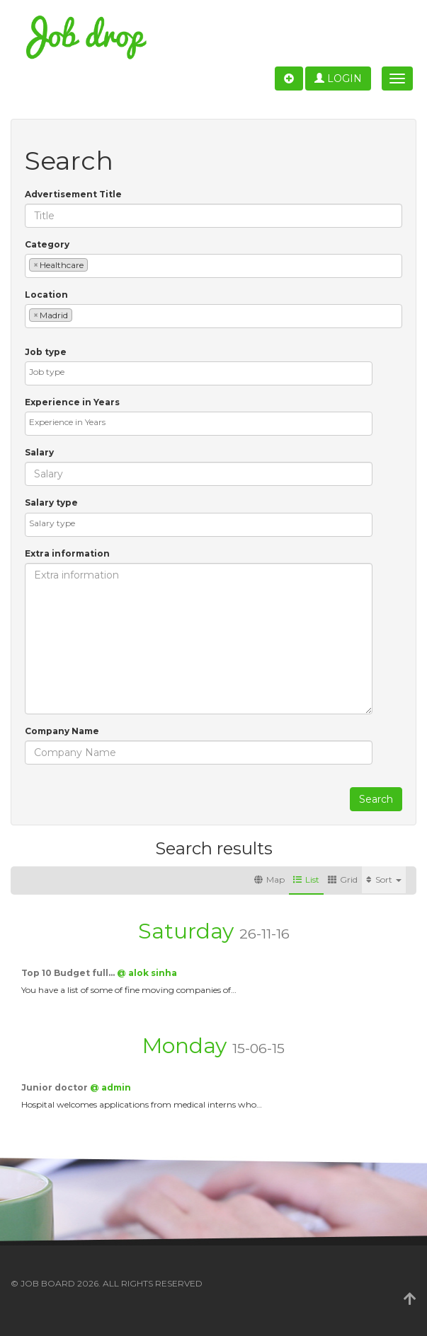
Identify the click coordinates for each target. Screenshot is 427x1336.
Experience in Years (72, 402)
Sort (384, 879)
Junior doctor (55, 1087)
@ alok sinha (147, 973)
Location (46, 294)
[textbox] (94, 264)
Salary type (51, 502)
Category (47, 244)
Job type (46, 352)
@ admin (110, 1087)
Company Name (62, 731)
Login (338, 78)
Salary (39, 452)
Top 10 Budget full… (69, 973)
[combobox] (213, 266)
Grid (343, 879)
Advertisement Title (73, 194)
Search (376, 799)
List (306, 879)
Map (269, 879)
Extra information (67, 553)
